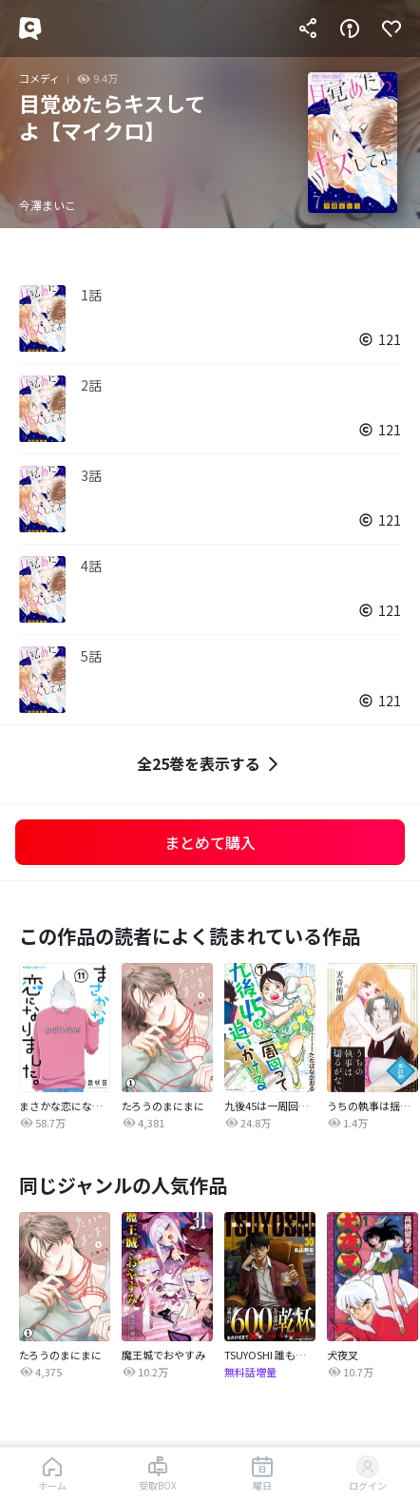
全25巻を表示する (210, 764)
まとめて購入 (210, 842)
